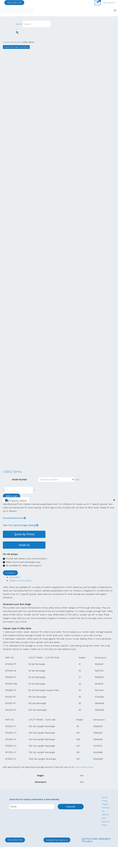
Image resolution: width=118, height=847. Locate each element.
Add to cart (11, 496)
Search (19, 24)
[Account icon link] (109, 2)
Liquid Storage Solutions (16, 47)
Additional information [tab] (20, 581)
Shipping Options (17, 500)
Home (105, 797)
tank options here (84, 767)
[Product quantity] (19, 490)
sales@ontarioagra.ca (57, 840)
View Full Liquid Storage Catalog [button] (20, 525)
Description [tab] (14, 577)
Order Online (105, 802)
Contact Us (106, 809)
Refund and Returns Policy (105, 819)
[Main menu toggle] (115, 10)
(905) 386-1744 (14, 2)
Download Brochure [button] (14, 518)
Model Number (19, 480)
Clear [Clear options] (77, 480)
